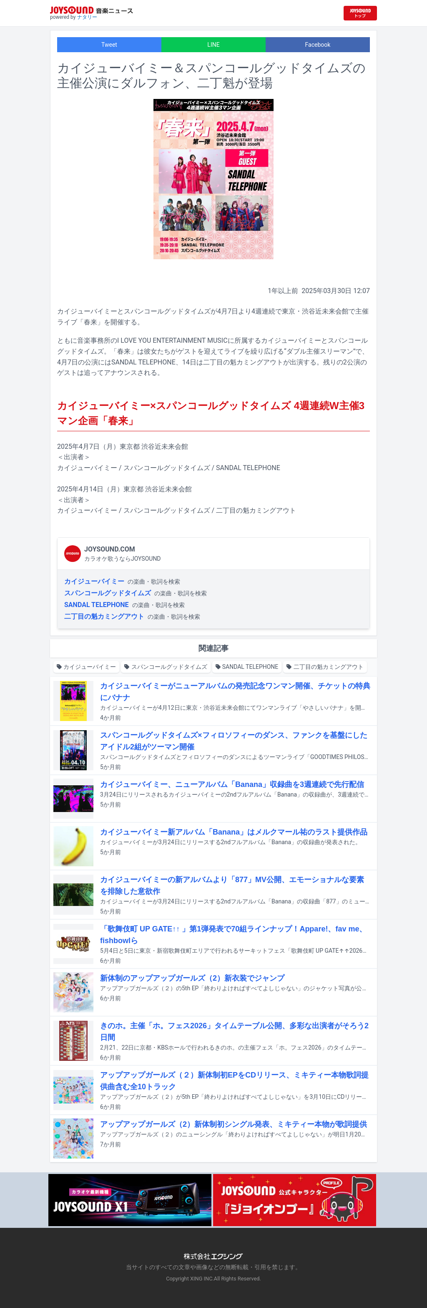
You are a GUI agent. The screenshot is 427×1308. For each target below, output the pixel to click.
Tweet (109, 44)
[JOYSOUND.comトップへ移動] (360, 13)
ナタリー (87, 17)
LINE (213, 44)
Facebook (318, 44)
